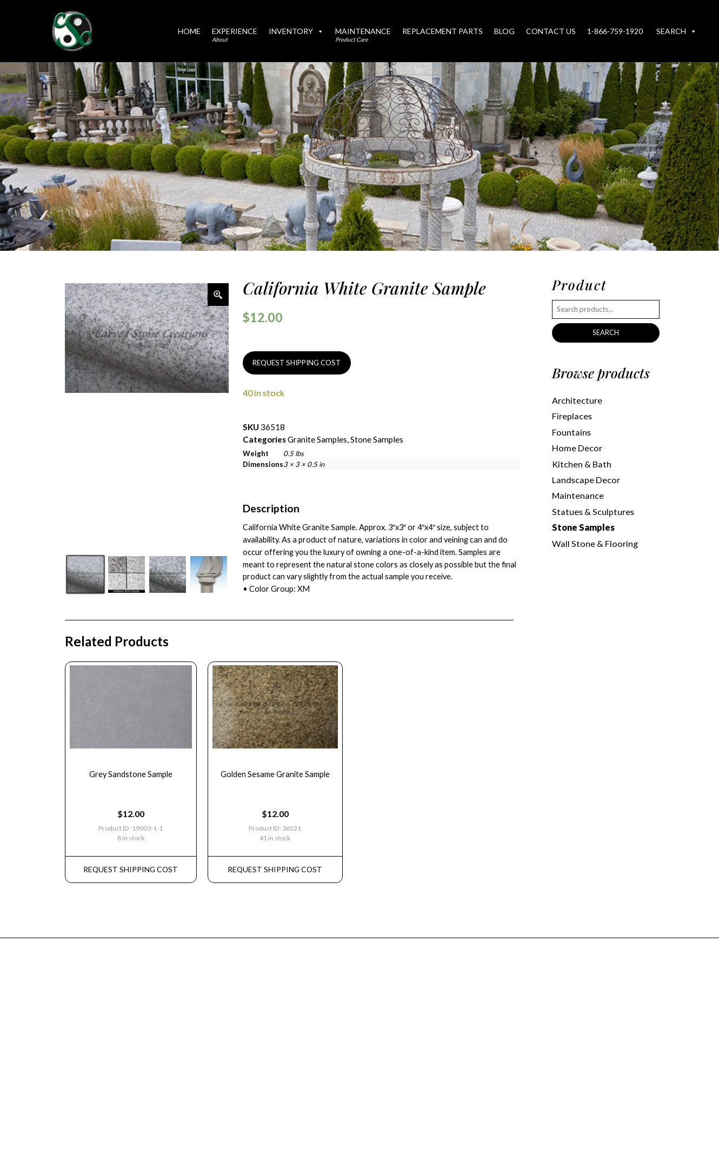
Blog (504, 31)
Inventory (296, 31)
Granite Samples (317, 439)
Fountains (571, 432)
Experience (234, 34)
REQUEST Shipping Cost (130, 869)
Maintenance (363, 34)
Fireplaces (572, 416)
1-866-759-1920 (615, 31)
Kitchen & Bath (581, 464)
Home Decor (577, 448)
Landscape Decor (586, 479)
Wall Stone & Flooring (595, 543)
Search (676, 31)
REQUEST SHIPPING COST (296, 362)
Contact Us (551, 31)
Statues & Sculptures (593, 511)
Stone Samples (376, 439)
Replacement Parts (442, 31)
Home (189, 31)
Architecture (577, 400)
